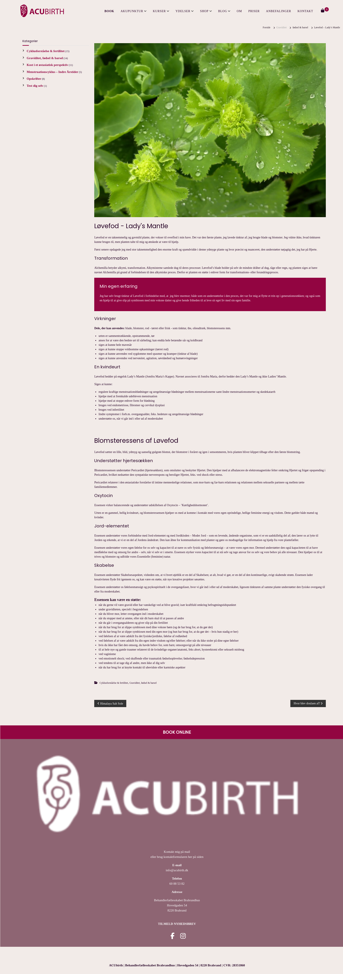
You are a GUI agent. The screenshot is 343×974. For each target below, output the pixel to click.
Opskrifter (34, 78)
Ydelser (183, 11)
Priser (254, 11)
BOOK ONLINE (177, 732)
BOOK (109, 11)
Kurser (159, 11)
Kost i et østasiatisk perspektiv (47, 65)
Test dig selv (35, 85)
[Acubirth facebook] (172, 937)
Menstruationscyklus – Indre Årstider (52, 72)
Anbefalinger (278, 11)
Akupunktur (132, 11)
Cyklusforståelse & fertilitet (114, 682)
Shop (204, 11)
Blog (222, 11)
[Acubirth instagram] (183, 937)
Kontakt (305, 11)
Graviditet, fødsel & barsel (143, 682)
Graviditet (281, 27)
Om (239, 11)
